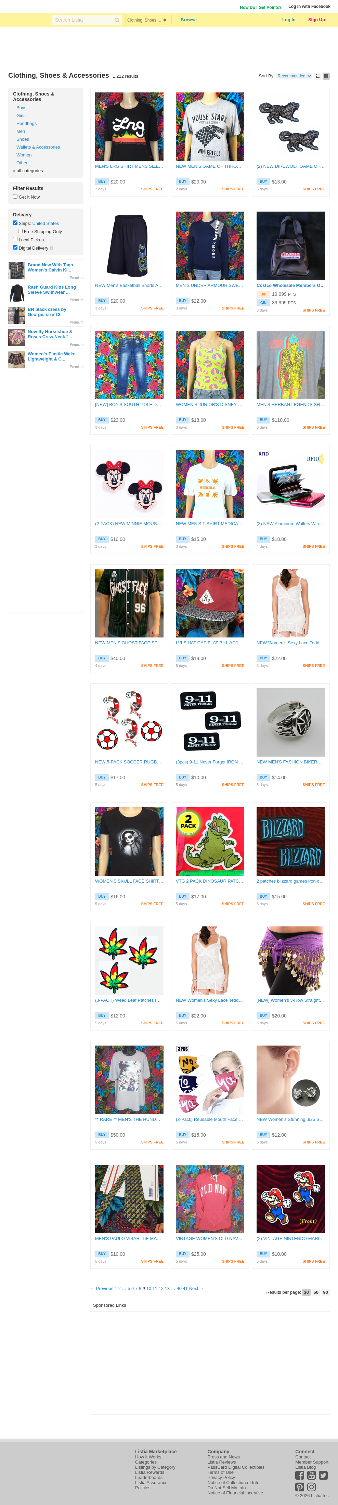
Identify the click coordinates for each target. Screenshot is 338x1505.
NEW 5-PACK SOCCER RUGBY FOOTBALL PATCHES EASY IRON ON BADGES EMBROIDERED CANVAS (129, 761)
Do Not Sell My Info (226, 1487)
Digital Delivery (34, 248)
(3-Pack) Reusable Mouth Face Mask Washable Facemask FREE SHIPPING (210, 1119)
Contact (303, 1456)
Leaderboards (148, 1477)
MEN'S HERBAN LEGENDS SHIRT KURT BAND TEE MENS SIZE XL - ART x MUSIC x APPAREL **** (291, 404)
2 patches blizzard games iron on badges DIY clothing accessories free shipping (291, 881)
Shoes (22, 139)
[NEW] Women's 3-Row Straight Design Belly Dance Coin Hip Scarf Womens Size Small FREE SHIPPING (291, 1000)
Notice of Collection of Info (233, 1482)
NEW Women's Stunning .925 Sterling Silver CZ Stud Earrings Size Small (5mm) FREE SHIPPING (291, 1119)
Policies (143, 1487)
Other (22, 162)
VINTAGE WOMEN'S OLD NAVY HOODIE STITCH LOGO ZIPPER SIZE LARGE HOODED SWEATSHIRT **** (210, 1238)
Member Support (311, 1462)
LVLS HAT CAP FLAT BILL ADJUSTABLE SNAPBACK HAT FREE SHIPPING (210, 642)
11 (155, 1288)
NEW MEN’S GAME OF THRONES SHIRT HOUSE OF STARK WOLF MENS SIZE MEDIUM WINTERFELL (210, 166)
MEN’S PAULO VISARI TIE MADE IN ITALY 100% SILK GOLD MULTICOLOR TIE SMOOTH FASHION (129, 1238)
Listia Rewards (149, 1472)
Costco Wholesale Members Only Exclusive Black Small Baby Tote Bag (291, 285)
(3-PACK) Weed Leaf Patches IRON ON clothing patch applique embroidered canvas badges (129, 1000)
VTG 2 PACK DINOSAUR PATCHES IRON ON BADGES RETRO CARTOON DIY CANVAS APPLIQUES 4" (210, 881)
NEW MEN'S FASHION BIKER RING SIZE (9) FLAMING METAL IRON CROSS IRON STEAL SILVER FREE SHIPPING (291, 761)
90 (325, 1292)
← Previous (101, 1288)
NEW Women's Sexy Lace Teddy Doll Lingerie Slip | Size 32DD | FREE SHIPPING (291, 642)
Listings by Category (155, 1467)
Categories (146, 1462)
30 (306, 1292)
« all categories (28, 170)
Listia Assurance (151, 1482)
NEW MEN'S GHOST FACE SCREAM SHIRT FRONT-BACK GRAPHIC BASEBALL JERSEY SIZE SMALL (129, 642)
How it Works (148, 1456)
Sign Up (316, 19)
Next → (196, 1288)
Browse (189, 19)
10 (148, 1288)
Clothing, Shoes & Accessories (33, 96)
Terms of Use (220, 1472)
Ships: (25, 223)
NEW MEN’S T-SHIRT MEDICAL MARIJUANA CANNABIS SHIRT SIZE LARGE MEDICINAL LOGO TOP (210, 523)
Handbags (26, 123)
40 (179, 1288)
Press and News (223, 1456)
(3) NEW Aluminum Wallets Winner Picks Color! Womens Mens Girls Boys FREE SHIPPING (291, 523)
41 (185, 1288)
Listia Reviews (221, 1462)
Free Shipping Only (43, 231)
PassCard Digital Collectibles (235, 1467)
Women (24, 154)
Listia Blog (305, 1467)
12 (161, 1288)
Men (20, 131)
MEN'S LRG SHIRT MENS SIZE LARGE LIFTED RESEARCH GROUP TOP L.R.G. (129, 166)
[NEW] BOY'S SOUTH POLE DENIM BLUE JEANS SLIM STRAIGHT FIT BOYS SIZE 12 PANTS (129, 404)
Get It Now (29, 197)
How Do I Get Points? (261, 7)
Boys (21, 107)
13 (167, 1288)
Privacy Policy (221, 1477)
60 (315, 1292)
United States (45, 223)
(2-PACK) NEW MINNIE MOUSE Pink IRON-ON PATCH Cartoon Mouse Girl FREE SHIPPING (129, 523)
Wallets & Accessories (38, 147)
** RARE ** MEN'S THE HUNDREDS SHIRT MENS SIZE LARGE (129, 1119)
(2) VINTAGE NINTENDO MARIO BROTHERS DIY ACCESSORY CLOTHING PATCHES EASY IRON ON (291, 1238)
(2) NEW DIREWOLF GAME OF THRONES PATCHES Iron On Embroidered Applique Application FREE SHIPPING (291, 166)
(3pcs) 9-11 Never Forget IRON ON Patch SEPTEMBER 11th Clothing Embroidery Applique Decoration (210, 761)
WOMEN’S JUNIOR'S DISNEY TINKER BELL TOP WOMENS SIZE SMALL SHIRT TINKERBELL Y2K (210, 404)
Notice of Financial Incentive (235, 1492)
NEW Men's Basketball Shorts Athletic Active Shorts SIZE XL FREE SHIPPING (129, 285)
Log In (289, 19)
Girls (21, 115)
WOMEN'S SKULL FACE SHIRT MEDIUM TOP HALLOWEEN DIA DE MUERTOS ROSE (129, 881)
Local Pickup (31, 239)
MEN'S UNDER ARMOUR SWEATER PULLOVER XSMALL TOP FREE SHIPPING (210, 285)
